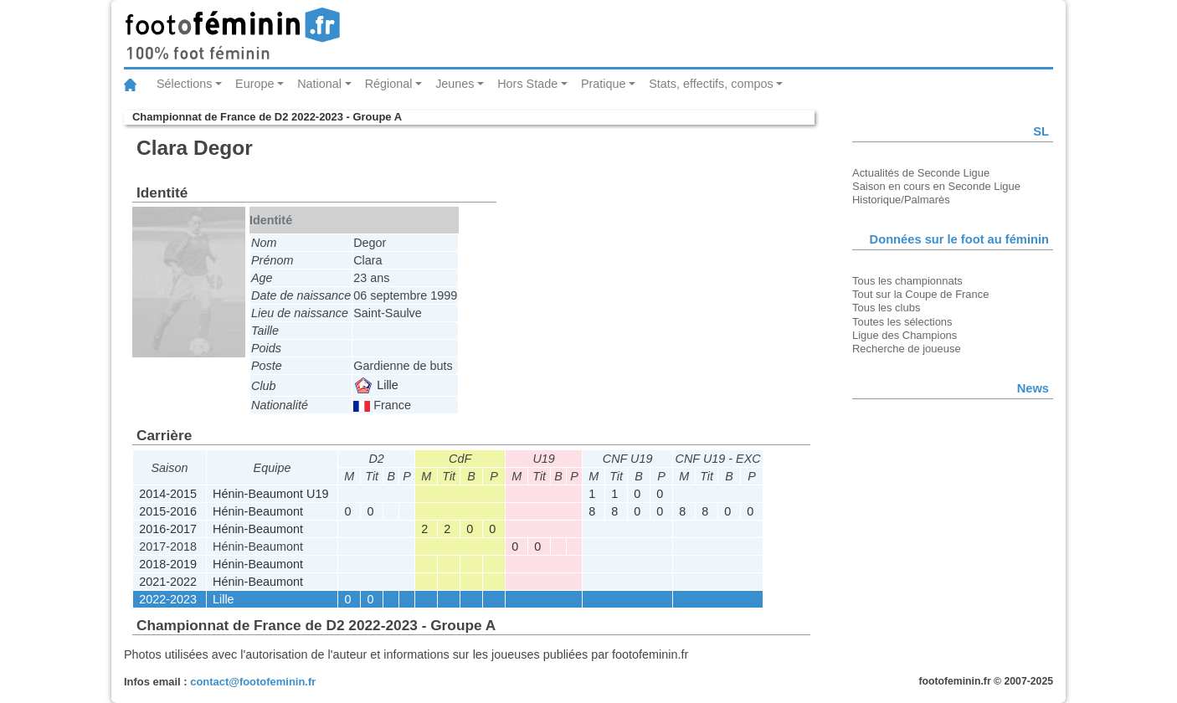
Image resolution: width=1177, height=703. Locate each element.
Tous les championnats (907, 281)
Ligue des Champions (904, 335)
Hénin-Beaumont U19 (270, 493)
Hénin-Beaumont (258, 511)
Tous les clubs (886, 307)
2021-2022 (168, 581)
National (319, 83)
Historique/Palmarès (901, 199)
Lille (376, 385)
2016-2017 (168, 529)
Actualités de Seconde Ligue (920, 173)
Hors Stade (527, 83)
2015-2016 (168, 511)
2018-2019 (168, 564)
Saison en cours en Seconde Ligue (936, 186)
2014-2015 (168, 493)
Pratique (603, 83)
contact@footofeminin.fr (253, 681)
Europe (254, 83)
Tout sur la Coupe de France (920, 294)
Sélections (184, 83)
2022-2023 (168, 599)
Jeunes (454, 83)
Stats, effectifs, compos (711, 83)
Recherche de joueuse (906, 348)
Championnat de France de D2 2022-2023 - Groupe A (267, 116)
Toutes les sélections (902, 322)
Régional (389, 83)
